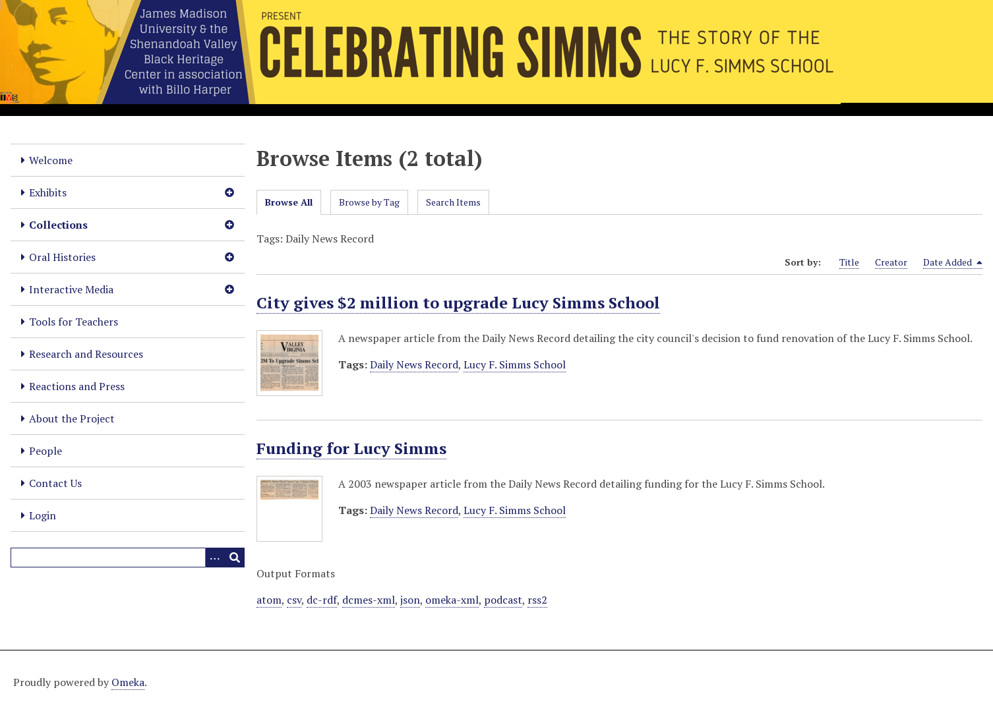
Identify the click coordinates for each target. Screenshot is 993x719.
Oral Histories (62, 257)
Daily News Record (414, 364)
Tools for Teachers (73, 321)
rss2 (537, 599)
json (410, 599)
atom (269, 599)
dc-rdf (322, 599)
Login (42, 515)
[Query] (128, 557)
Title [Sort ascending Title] (849, 262)
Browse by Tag (369, 202)
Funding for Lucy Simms (351, 448)
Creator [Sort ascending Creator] (891, 262)
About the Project (72, 418)
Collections (58, 224)
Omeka (127, 682)
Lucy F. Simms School (515, 364)
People (45, 451)
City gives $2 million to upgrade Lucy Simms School (458, 302)
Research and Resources (86, 354)
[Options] (215, 557)
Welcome (51, 160)
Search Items (453, 202)
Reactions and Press (77, 386)
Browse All (289, 202)
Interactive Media (71, 289)
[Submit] (235, 557)
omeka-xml (452, 599)
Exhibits (48, 192)
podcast (503, 599)
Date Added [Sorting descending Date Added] (952, 262)
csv (294, 599)
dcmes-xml (368, 599)
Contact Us (55, 483)
